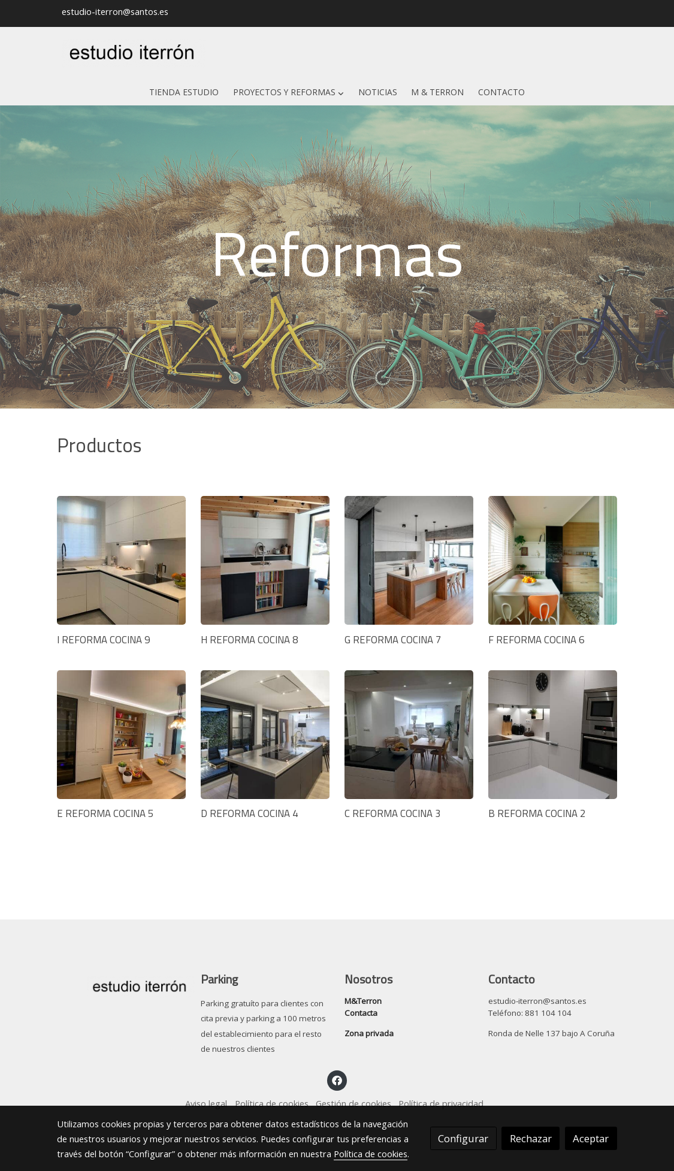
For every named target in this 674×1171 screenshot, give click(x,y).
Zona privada (369, 1033)
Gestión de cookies (353, 1103)
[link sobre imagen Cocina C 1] (121, 560)
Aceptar (591, 1138)
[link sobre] (121, 985)
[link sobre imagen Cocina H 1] (265, 734)
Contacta (360, 1012)
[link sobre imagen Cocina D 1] (265, 560)
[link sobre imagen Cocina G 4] (121, 734)
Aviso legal (206, 1103)
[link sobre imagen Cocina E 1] (408, 560)
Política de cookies (272, 1103)
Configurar (463, 1138)
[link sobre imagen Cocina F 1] (552, 560)
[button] (288, 92)
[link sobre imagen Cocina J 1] (552, 734)
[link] (133, 53)
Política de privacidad (440, 1103)
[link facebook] (337, 1080)
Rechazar (531, 1138)
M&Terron (363, 1000)
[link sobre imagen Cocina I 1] (408, 734)
